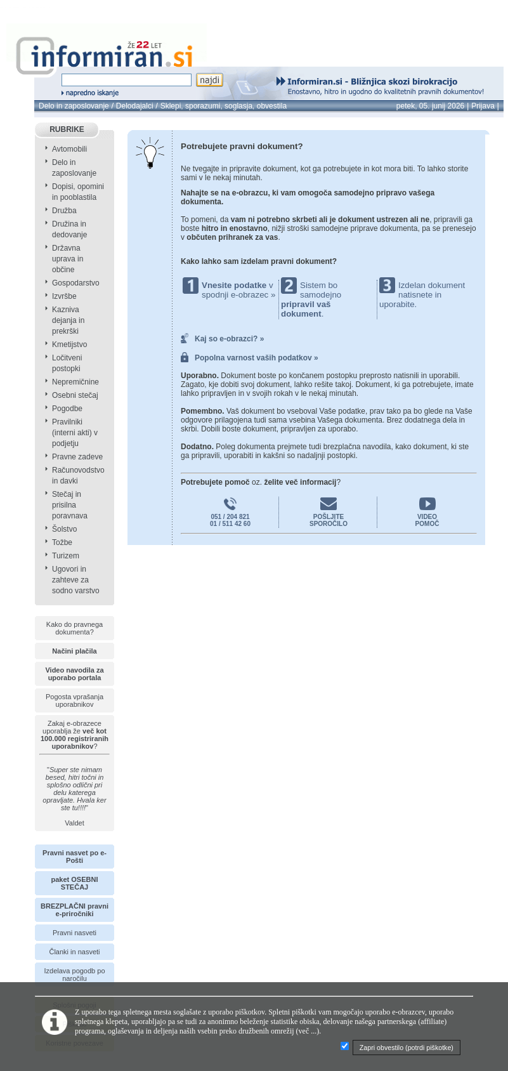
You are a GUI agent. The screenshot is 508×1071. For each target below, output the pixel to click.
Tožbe (62, 542)
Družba (64, 210)
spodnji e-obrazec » (238, 294)
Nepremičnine (75, 382)
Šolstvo (64, 529)
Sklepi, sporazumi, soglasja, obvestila (223, 106)
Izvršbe (64, 296)
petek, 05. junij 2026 (430, 106)
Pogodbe (67, 408)
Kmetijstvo (69, 344)
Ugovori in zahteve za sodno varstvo (76, 580)
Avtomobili (69, 149)
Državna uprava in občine (67, 259)
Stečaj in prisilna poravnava (70, 505)
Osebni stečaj (75, 395)
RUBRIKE (66, 129)
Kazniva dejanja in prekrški (68, 320)
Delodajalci (134, 106)
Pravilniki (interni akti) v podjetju (75, 432)
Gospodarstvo (76, 283)
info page (51, 7)
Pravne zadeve (77, 456)
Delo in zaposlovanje (74, 106)
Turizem (65, 555)
